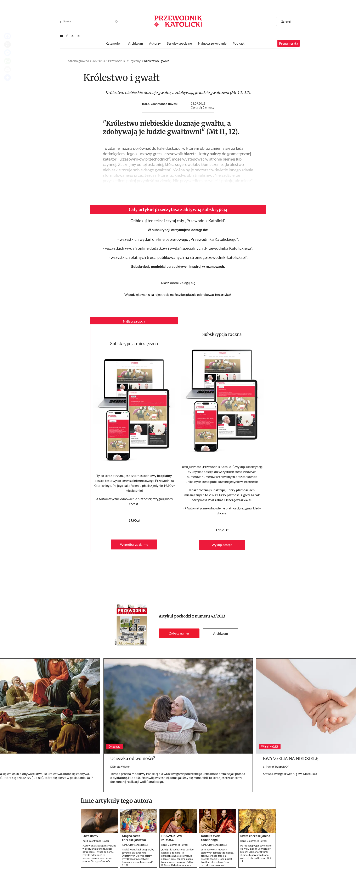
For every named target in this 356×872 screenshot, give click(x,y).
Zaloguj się (187, 283)
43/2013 (218, 616)
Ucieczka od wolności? (132, 758)
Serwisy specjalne (179, 43)
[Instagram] (78, 36)
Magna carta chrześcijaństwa (134, 838)
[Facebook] (67, 36)
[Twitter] (72, 36)
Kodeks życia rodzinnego (210, 838)
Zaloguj (286, 21)
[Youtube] (61, 36)
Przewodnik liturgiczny (124, 61)
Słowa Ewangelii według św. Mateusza (290, 774)
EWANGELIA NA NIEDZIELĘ (290, 758)
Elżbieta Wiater (120, 766)
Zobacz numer (179, 633)
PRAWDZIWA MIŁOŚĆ (171, 838)
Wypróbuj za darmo (134, 544)
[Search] (60, 21)
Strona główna (78, 61)
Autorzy (155, 43)
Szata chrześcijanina (255, 836)
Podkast (238, 43)
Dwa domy (90, 836)
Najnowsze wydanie (212, 43)
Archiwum (220, 633)
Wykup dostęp (221, 545)
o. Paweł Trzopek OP (276, 766)
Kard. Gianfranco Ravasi (159, 104)
